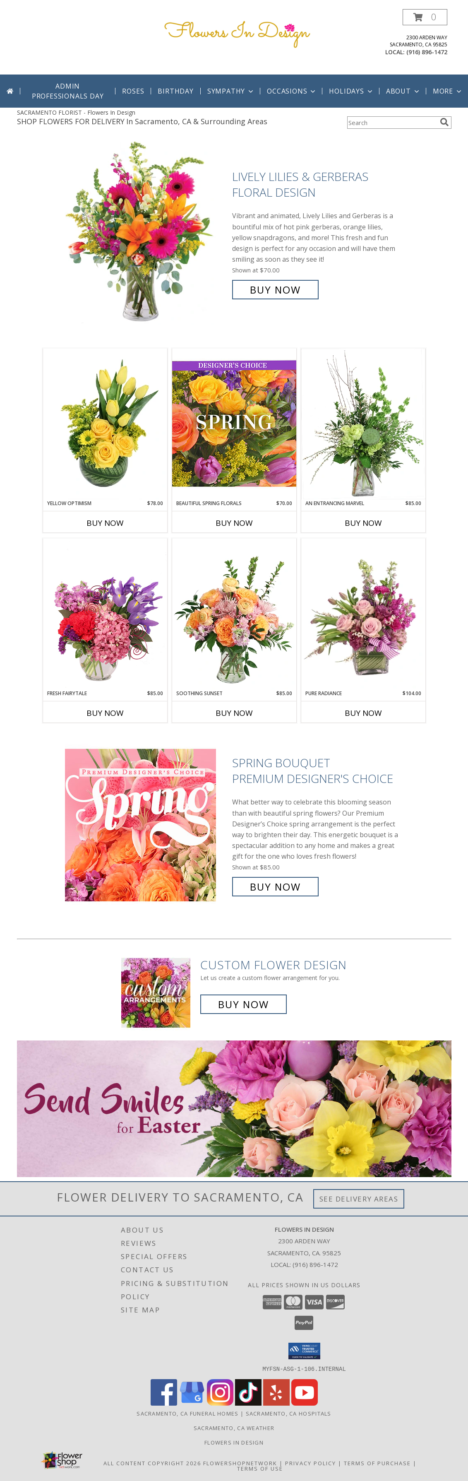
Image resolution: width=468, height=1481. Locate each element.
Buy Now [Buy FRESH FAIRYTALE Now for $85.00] (105, 713)
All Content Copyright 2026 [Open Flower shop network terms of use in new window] (152, 1463)
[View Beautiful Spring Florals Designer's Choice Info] (234, 424)
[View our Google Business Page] (192, 1403)
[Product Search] (392, 122)
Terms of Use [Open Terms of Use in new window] (260, 1468)
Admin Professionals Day (68, 91)
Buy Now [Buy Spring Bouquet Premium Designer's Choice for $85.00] (275, 886)
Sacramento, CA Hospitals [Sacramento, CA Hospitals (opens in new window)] (288, 1413)
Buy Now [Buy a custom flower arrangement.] (243, 1004)
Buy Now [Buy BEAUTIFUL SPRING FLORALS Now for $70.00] (234, 523)
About (403, 91)
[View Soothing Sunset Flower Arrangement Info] (234, 614)
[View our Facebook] (164, 1403)
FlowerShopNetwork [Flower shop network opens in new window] (240, 1463)
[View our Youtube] (304, 1403)
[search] (444, 122)
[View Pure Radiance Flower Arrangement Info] (363, 614)
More (448, 91)
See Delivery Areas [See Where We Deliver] (358, 1199)
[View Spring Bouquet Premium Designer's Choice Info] (146, 825)
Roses (133, 91)
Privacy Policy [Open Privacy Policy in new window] (310, 1463)
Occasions (292, 91)
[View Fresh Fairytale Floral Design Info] (105, 614)
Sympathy (231, 91)
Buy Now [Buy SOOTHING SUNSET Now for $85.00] (234, 713)
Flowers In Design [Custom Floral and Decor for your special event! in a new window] (234, 1442)
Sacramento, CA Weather (234, 1427)
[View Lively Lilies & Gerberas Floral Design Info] (146, 233)
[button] (425, 17)
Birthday (175, 91)
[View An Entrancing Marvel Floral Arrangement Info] (363, 424)
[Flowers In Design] (237, 32)
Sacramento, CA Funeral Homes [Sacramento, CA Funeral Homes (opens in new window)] (187, 1413)
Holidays (351, 91)
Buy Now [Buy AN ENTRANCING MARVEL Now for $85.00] (363, 523)
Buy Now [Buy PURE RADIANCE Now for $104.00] (363, 713)
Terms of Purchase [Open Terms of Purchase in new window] (377, 1463)
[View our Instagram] (220, 1403)
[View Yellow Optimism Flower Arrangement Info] (105, 424)
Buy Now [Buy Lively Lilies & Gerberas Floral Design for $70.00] (275, 289)
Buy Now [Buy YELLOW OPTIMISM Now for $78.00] (105, 523)
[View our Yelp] (276, 1403)
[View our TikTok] (248, 1403)
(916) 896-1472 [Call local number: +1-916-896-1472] (426, 52)
